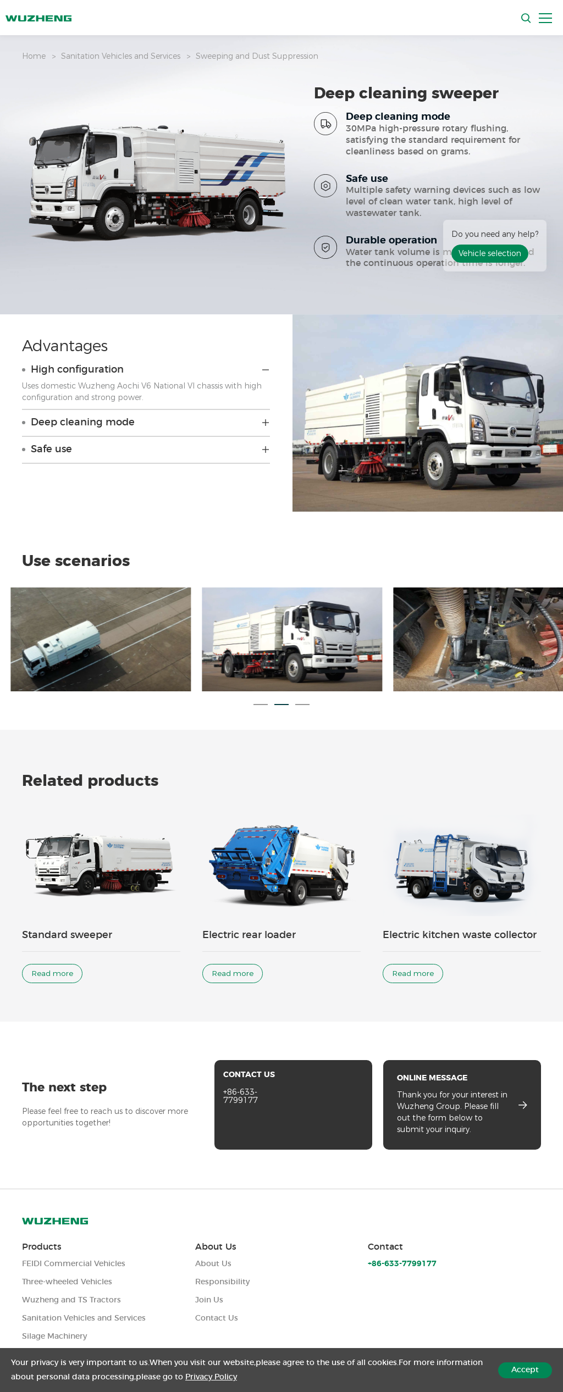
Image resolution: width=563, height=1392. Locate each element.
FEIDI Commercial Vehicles (73, 1264)
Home (34, 56)
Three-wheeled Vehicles (67, 1282)
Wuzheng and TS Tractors (71, 1300)
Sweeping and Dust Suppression (257, 56)
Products (42, 1247)
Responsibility (222, 1282)
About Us (215, 1247)
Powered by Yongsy (267, 1378)
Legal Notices (466, 1378)
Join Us (209, 1300)
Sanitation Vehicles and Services (120, 56)
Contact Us (216, 1318)
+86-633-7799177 (240, 1105)
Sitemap (525, 1378)
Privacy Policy (400, 1378)
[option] (281, 657)
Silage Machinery (54, 1336)
